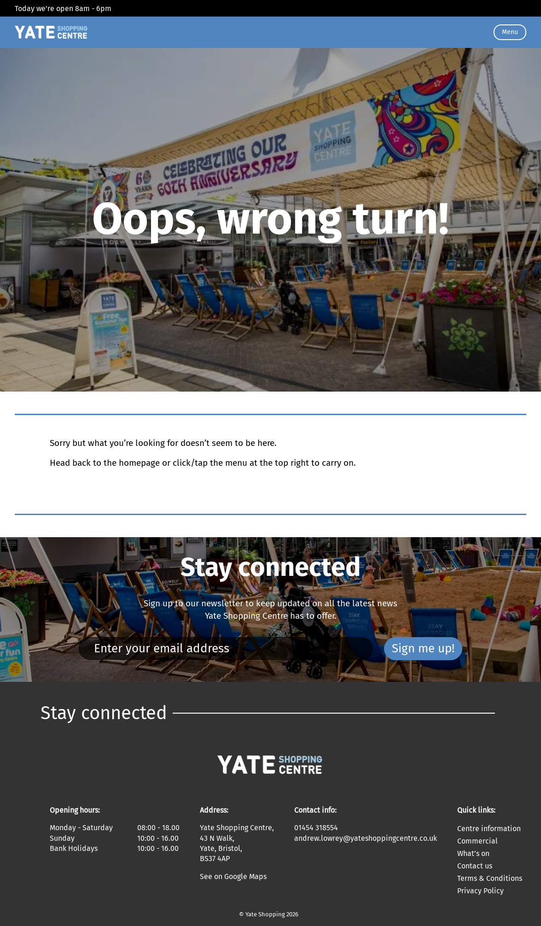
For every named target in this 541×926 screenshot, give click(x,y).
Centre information (489, 828)
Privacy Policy (480, 890)
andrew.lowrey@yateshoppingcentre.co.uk (365, 838)
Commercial (477, 841)
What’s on (473, 853)
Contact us (474, 866)
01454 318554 (316, 827)
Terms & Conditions (489, 878)
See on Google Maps (233, 876)
